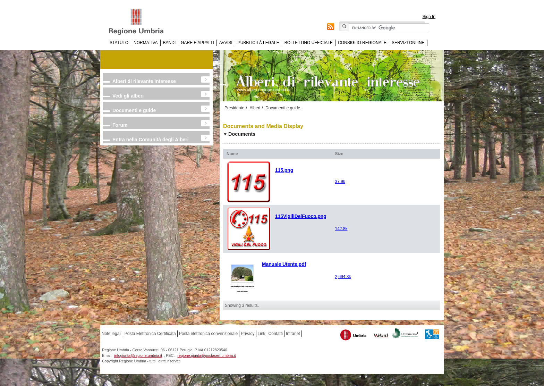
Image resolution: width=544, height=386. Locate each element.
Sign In (429, 16)
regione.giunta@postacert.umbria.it (206, 355)
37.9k (340, 181)
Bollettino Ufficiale (308, 42)
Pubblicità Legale (258, 42)
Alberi (254, 108)
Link (261, 333)
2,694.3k (343, 276)
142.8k (341, 228)
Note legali (111, 333)
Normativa (146, 42)
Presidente (234, 108)
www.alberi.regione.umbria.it (263, 89)
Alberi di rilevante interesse (144, 81)
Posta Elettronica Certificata (150, 333)
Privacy (247, 333)
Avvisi (225, 42)
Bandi (169, 42)
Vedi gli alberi (128, 96)
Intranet (293, 333)
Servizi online (408, 42)
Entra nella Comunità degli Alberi (150, 139)
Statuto (119, 42)
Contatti (276, 333)
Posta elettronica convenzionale (208, 333)
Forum (120, 125)
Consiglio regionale (362, 42)
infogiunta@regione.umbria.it (138, 355)
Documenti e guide (134, 110)
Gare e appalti (197, 42)
